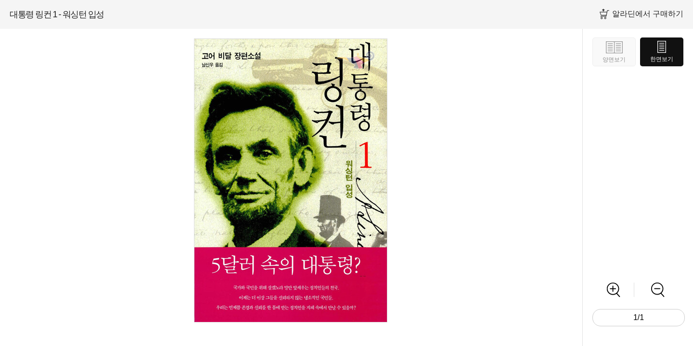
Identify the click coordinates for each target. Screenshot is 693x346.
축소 (658, 290)
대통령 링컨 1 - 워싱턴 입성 (57, 14)
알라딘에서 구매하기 (647, 14)
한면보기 (661, 59)
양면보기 (614, 59)
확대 (613, 290)
